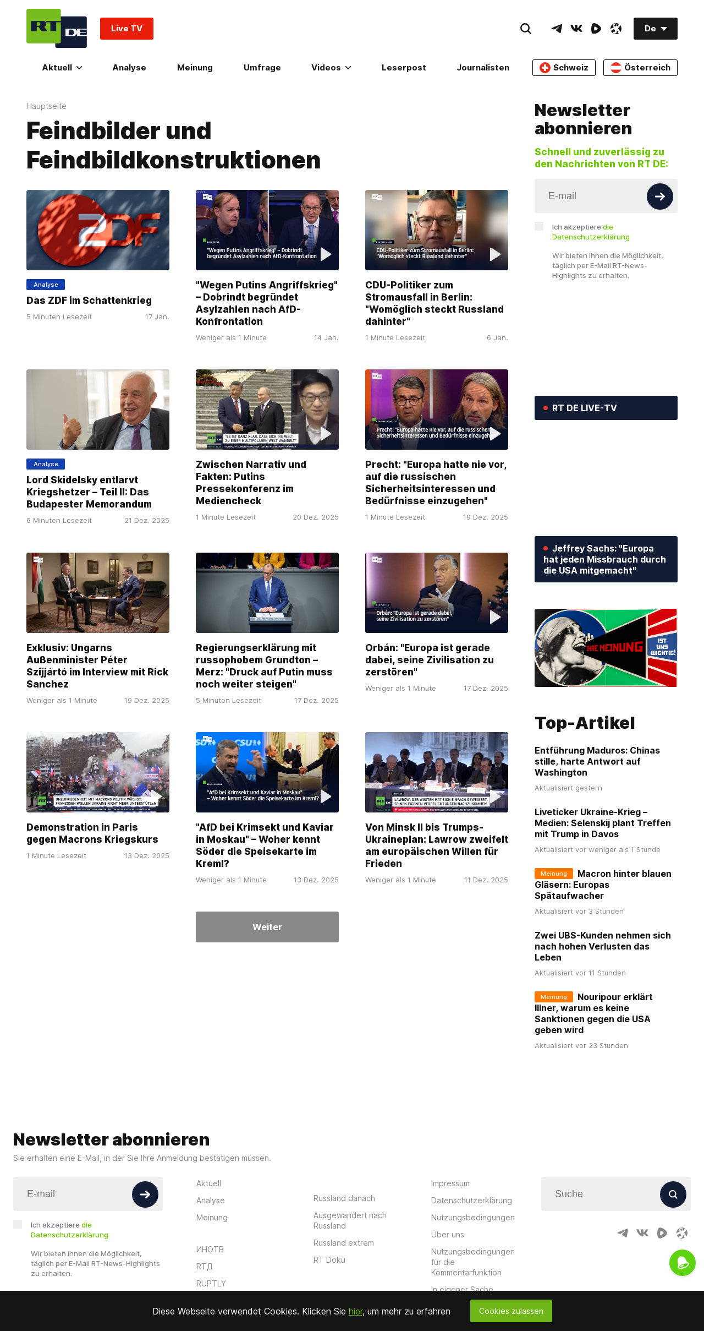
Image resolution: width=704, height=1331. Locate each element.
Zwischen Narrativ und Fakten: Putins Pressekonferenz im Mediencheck (251, 483)
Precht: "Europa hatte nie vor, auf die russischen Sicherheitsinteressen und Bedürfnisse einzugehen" (436, 483)
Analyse (129, 67)
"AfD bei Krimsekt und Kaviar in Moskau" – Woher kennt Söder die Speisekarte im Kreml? (265, 845)
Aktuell (62, 67)
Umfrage (262, 67)
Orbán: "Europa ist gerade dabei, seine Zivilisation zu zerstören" (429, 660)
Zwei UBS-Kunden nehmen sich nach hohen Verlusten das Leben (603, 946)
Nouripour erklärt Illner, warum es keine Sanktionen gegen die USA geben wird (594, 1013)
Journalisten (483, 67)
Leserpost (404, 67)
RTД (204, 1266)
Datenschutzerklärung (471, 1200)
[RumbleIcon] (596, 28)
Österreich (640, 67)
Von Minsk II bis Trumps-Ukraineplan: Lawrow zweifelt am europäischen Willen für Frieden (436, 845)
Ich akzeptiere (591, 231)
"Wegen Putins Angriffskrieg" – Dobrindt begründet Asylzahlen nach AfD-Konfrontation (267, 303)
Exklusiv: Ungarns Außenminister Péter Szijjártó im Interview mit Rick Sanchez (97, 666)
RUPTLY (211, 1283)
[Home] (56, 28)
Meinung (195, 67)
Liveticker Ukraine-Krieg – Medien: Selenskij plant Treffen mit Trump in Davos (603, 822)
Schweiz (564, 67)
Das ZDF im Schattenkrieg (89, 300)
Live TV (126, 28)
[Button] (660, 196)
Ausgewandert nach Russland (350, 1220)
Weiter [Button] (267, 926)
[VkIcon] (576, 28)
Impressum (450, 1183)
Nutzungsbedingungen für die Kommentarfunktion (473, 1262)
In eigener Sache (462, 1289)
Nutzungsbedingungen (473, 1217)
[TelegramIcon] (556, 28)
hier (355, 1311)
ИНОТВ (210, 1249)
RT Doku (329, 1259)
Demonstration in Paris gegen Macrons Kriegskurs (92, 833)
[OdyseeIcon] (616, 28)
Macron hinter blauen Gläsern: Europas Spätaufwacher (603, 884)
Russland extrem (344, 1242)
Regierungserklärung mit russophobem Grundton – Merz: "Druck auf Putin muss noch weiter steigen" (264, 666)
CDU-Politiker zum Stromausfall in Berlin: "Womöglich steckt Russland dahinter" (434, 303)
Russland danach (344, 1198)
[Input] (606, 196)
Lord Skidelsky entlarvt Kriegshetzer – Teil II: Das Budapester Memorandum (89, 492)
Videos (331, 67)
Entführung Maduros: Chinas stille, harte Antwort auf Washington (597, 761)
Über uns (447, 1234)
